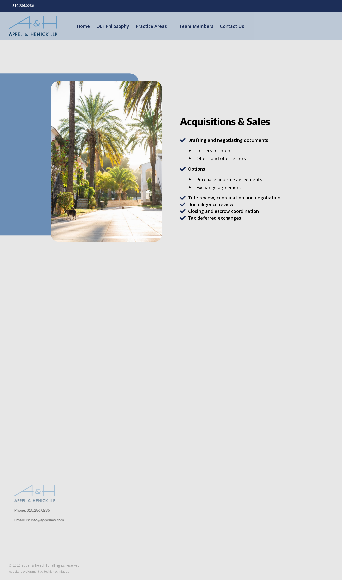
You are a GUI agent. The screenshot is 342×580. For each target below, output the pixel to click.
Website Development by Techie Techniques (39, 571)
